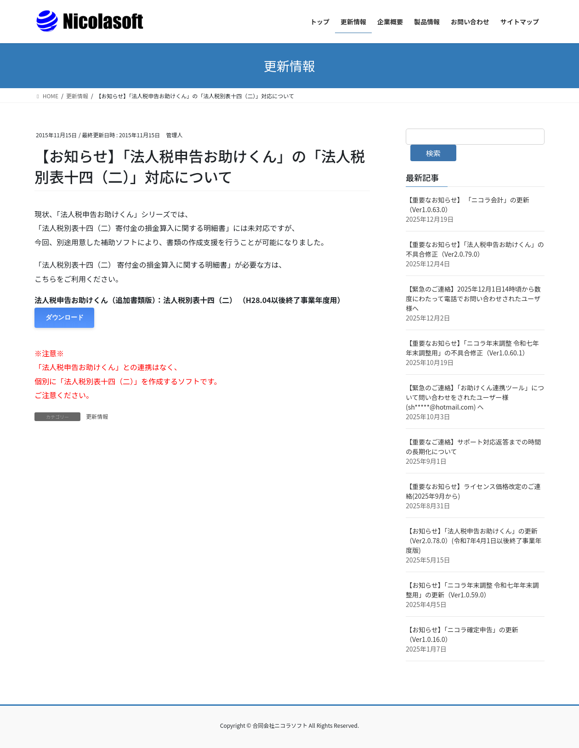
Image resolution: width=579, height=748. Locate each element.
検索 (433, 152)
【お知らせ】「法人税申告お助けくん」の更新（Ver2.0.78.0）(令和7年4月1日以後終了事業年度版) (474, 540)
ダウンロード (64, 317)
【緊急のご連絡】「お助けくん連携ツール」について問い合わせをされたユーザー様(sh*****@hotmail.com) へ (475, 397)
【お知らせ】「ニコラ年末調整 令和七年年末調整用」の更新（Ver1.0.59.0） (472, 589)
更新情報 (97, 416)
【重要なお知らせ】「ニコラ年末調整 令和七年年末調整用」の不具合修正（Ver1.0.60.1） (472, 347)
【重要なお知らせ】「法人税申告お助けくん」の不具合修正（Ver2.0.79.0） (475, 249)
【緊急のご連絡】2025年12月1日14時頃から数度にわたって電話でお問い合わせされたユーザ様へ (473, 298)
